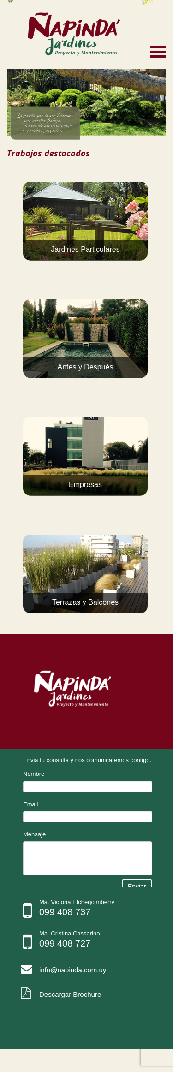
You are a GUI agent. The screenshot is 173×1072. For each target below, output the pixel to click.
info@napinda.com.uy (72, 970)
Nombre (33, 773)
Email (30, 804)
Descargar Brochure (70, 994)
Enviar (137, 886)
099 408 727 (64, 943)
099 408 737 (64, 912)
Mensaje (34, 834)
